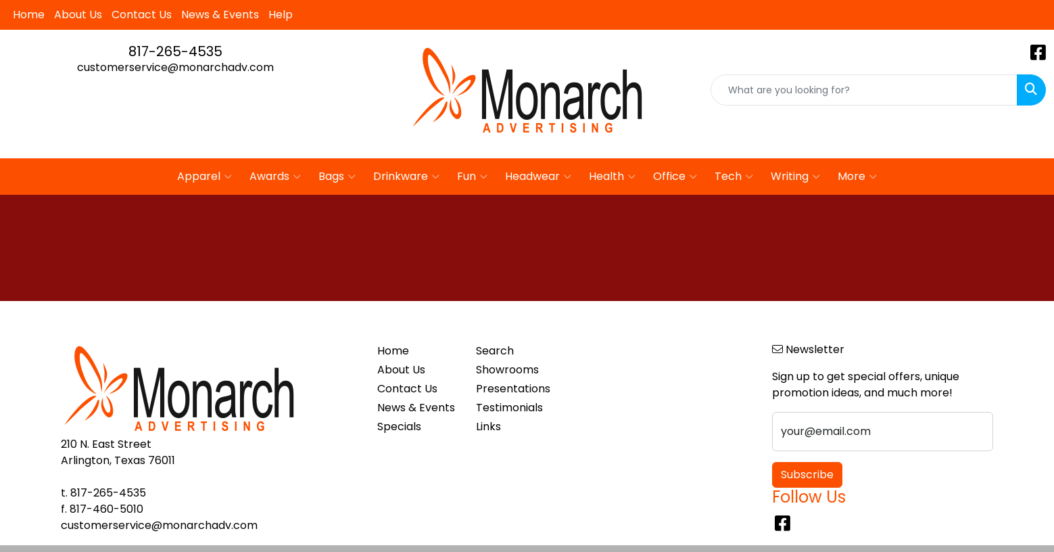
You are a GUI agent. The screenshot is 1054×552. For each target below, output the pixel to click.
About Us (78, 14)
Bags (337, 176)
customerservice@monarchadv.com (175, 67)
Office (675, 176)
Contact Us (142, 14)
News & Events (220, 14)
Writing (795, 176)
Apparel (204, 176)
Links (488, 426)
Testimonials (509, 407)
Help (280, 14)
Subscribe (807, 474)
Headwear (538, 176)
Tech (734, 176)
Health (612, 176)
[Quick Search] (864, 90)
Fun (472, 176)
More (857, 176)
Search (495, 351)
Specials (399, 426)
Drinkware (406, 176)
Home (29, 14)
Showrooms (507, 369)
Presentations (513, 388)
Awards (275, 176)
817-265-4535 (175, 51)
